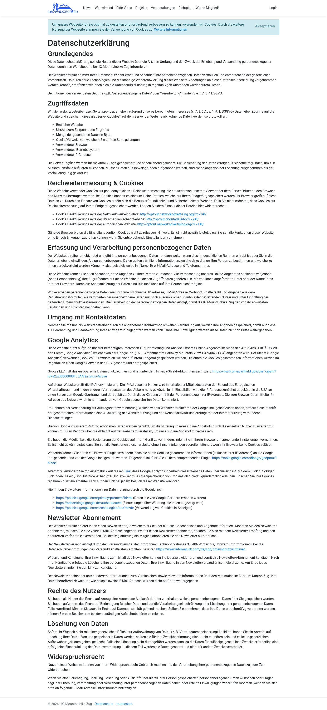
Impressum (124, 704)
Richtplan (185, 8)
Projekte (141, 8)
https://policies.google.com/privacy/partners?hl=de (94, 498)
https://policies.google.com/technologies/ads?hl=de (95, 508)
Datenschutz (103, 704)
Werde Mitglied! (207, 8)
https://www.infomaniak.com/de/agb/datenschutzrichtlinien (200, 549)
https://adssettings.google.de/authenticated (89, 503)
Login (273, 8)
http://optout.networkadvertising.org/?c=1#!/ (173, 214)
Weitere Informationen (170, 29)
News (87, 8)
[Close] (265, 26)
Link (128, 471)
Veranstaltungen (163, 8)
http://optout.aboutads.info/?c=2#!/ (172, 219)
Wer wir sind (104, 8)
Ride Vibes (124, 8)
